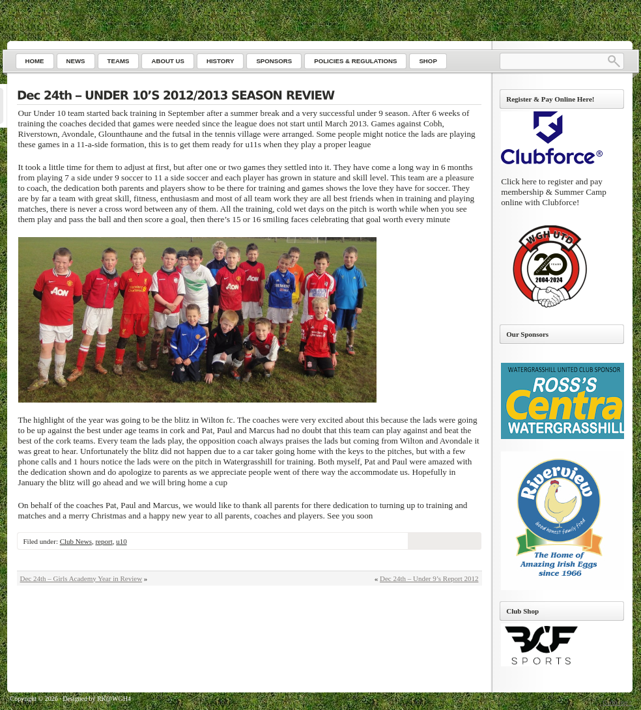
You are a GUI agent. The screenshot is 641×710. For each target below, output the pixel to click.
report (103, 541)
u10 (121, 541)
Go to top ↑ (617, 702)
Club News (76, 541)
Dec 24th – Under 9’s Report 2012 (429, 578)
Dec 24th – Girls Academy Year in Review (81, 578)
